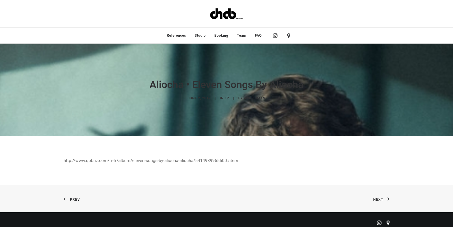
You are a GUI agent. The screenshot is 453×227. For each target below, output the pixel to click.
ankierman (254, 98)
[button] (276, 35)
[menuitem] (176, 35)
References (176, 36)
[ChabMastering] (226, 14)
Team (241, 36)
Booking (221, 36)
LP (227, 98)
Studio (200, 36)
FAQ (258, 36)
